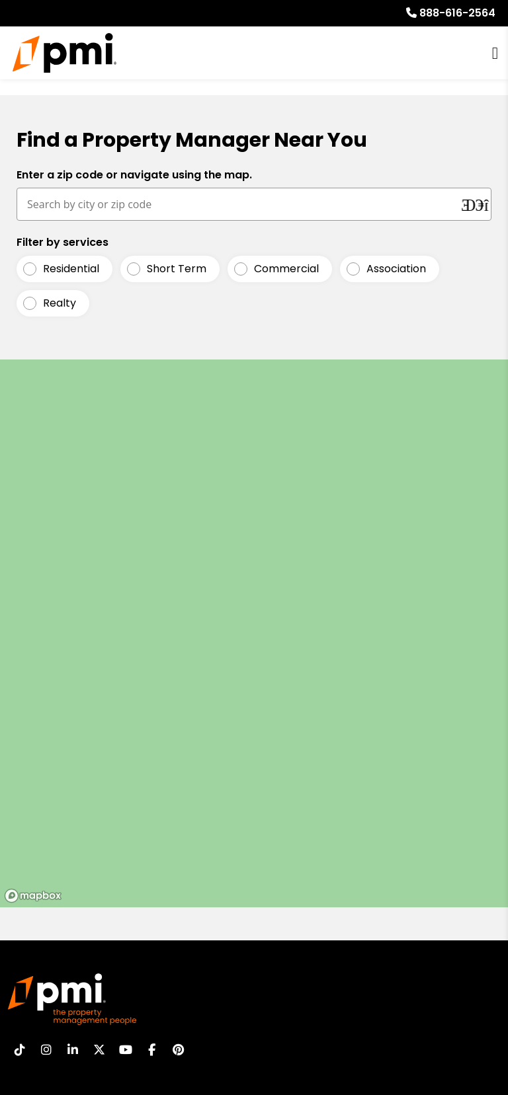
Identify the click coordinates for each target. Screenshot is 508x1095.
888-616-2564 (457, 12)
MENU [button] (495, 53)
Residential (71, 269)
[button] (19, 1049)
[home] (64, 53)
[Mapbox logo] (33, 895)
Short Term (176, 269)
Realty (59, 303)
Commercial (286, 269)
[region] (254, 633)
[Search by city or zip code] (239, 204)
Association (396, 269)
